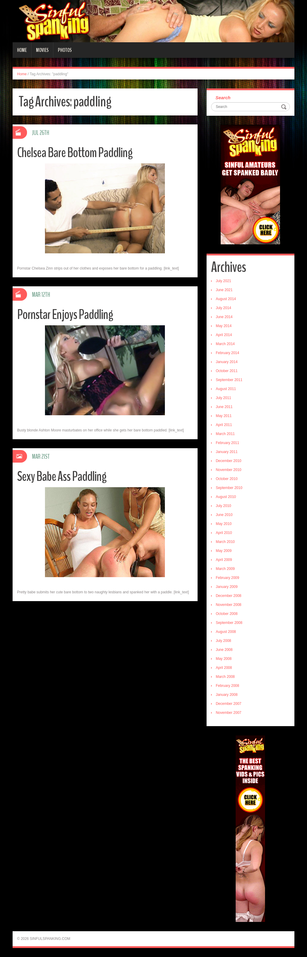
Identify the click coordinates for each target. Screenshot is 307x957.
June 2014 (224, 317)
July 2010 (223, 506)
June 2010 (224, 515)
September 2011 (229, 380)
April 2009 (224, 560)
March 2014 (225, 344)
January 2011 (227, 452)
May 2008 (224, 659)
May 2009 (224, 551)
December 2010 (228, 461)
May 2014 (224, 326)
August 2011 (226, 389)
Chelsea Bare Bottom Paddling (75, 153)
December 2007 (228, 704)
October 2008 (227, 614)
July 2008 (223, 641)
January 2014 (227, 362)
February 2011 (227, 443)
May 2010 (224, 524)
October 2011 (227, 371)
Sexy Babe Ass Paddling (61, 476)
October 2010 (227, 479)
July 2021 (223, 281)
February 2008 (227, 686)
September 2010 (229, 488)
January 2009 (227, 587)
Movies (42, 50)
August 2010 (226, 497)
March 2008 (225, 677)
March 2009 (225, 569)
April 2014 (224, 335)
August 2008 (226, 632)
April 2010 (224, 533)
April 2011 (224, 425)
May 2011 (224, 416)
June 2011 (224, 407)
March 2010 (225, 542)
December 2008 (228, 596)
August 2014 (226, 299)
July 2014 (223, 308)
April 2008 (224, 668)
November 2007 (228, 713)
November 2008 (228, 605)
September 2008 (229, 623)
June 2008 (224, 650)
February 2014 (227, 353)
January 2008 (227, 695)
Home (22, 50)
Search (223, 97)
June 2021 (224, 290)
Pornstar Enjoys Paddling (65, 315)
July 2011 (223, 398)
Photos (65, 50)
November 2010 (228, 470)
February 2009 (227, 578)
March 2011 (225, 434)
